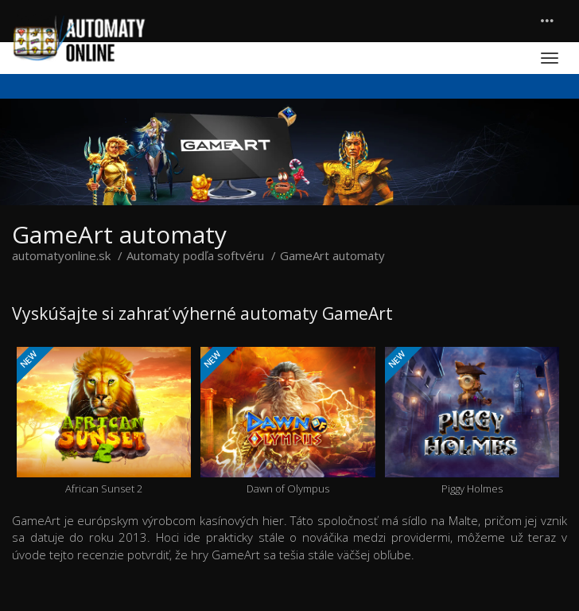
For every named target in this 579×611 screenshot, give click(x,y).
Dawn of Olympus (287, 421)
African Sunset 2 (104, 421)
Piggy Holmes (472, 421)
